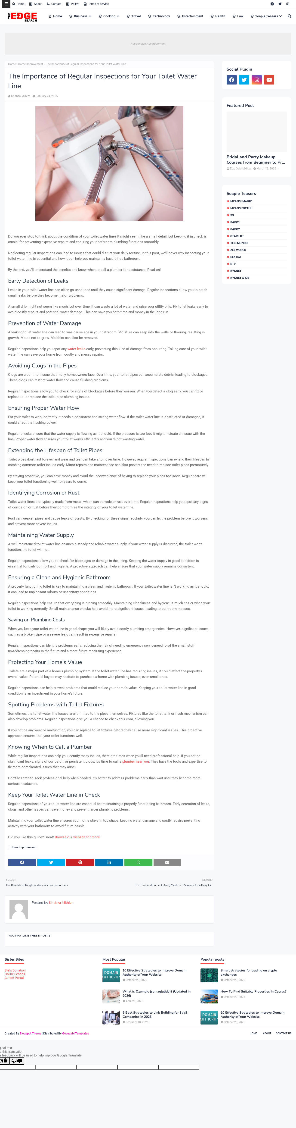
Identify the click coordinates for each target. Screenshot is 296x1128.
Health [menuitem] (217, 16)
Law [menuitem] (237, 16)
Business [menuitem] (78, 16)
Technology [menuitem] (159, 16)
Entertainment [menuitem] (190, 16)
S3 (232, 215)
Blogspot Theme (30, 1033)
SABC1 (235, 222)
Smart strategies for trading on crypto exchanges (249, 972)
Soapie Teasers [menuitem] (264, 16)
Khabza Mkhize (20, 96)
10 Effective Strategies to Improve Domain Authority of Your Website (154, 972)
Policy (72, 4)
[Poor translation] (16, 1061)
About (35, 4)
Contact (53, 4)
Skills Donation (15, 970)
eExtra (235, 257)
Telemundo (239, 243)
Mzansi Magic (241, 201)
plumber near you (135, 761)
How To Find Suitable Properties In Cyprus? (253, 992)
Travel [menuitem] (133, 16)
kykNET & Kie (239, 277)
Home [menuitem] (55, 16)
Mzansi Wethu (241, 208)
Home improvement (30, 64)
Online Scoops (15, 974)
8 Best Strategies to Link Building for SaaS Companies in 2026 (155, 1015)
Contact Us (283, 1033)
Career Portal (14, 978)
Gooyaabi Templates (75, 1033)
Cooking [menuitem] (106, 16)
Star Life (237, 236)
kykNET (235, 271)
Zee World (238, 250)
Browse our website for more (77, 837)
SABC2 (235, 229)
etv (233, 264)
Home (18, 4)
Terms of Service (96, 4)
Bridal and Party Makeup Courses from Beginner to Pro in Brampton (255, 159)
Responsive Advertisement (148, 43)
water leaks (76, 349)
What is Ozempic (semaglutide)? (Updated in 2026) (157, 994)
